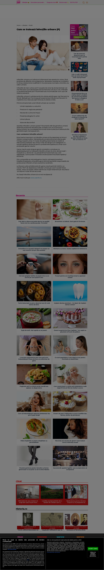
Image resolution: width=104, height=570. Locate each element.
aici (28, 559)
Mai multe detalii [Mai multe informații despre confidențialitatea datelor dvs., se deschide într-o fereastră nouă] (12, 549)
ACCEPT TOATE (92, 548)
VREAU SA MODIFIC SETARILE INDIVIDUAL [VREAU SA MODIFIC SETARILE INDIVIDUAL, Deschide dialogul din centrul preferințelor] (93, 554)
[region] (52, 554)
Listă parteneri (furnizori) (53, 552)
